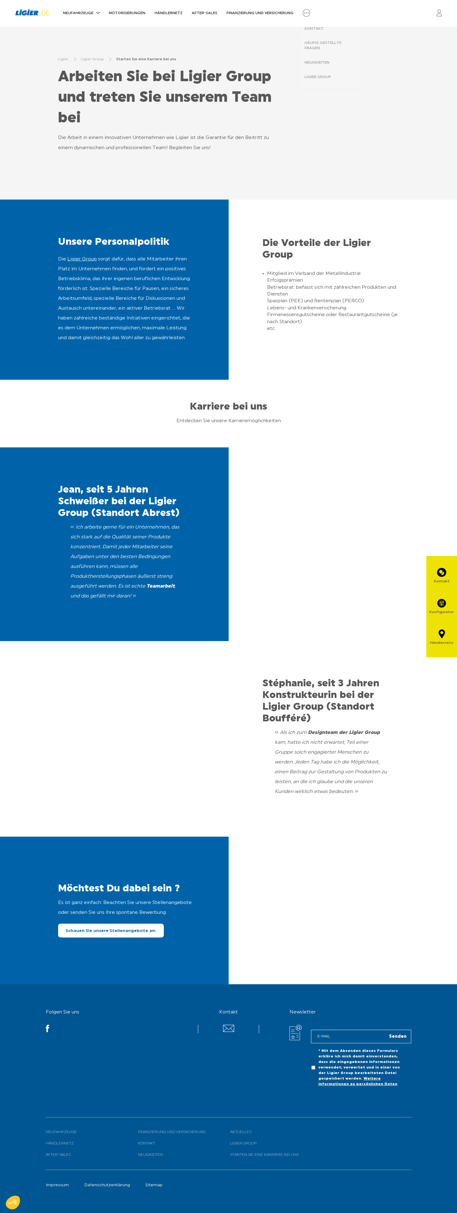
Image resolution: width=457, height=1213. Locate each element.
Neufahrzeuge (78, 13)
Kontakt (146, 1143)
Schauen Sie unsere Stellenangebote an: (111, 931)
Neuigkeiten (150, 1155)
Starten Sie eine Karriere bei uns (264, 1155)
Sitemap (154, 1185)
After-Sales (204, 13)
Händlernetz (169, 13)
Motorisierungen (127, 13)
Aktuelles (240, 1132)
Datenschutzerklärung (107, 1185)
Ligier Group (82, 259)
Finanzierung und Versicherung (260, 13)
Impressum (57, 1185)
